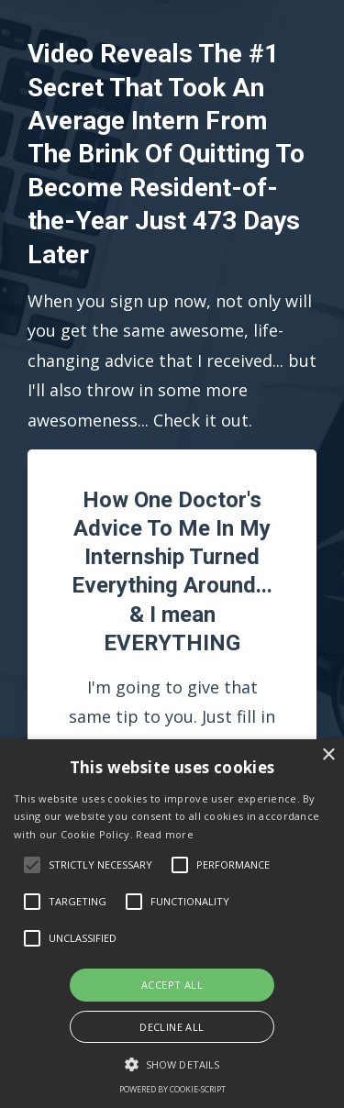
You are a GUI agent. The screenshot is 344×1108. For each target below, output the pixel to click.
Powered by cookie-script (172, 1089)
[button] (172, 1064)
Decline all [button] (171, 1027)
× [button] (328, 755)
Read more (165, 834)
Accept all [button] (172, 985)
